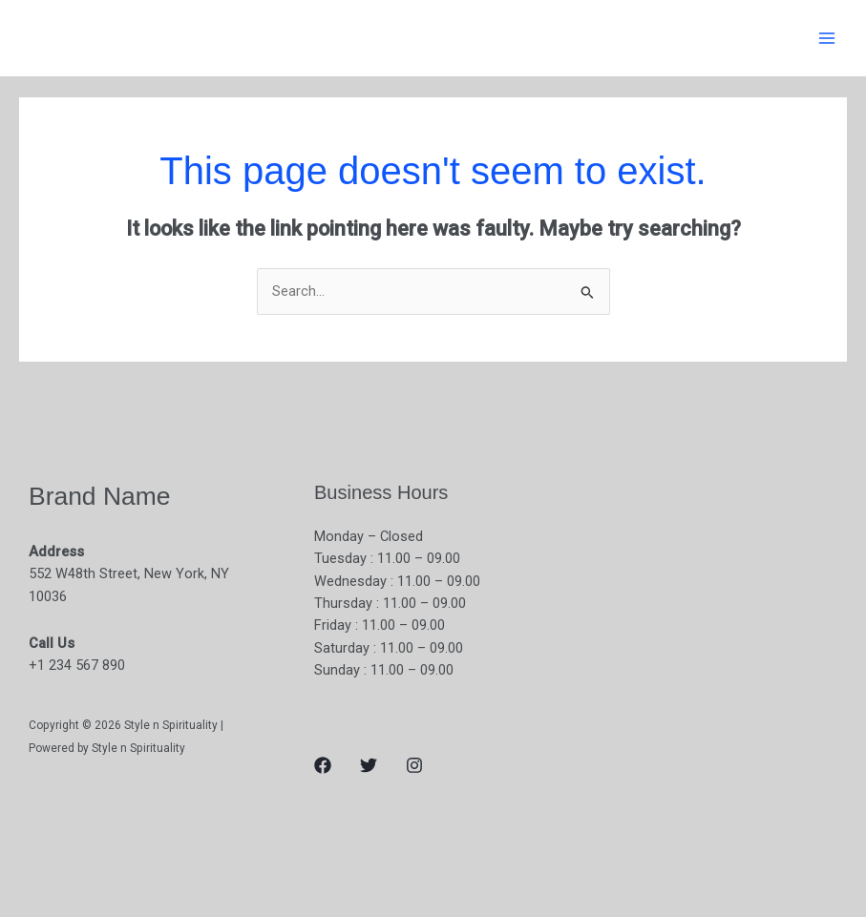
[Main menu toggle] (827, 38)
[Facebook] (322, 765)
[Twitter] (368, 765)
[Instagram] (414, 765)
